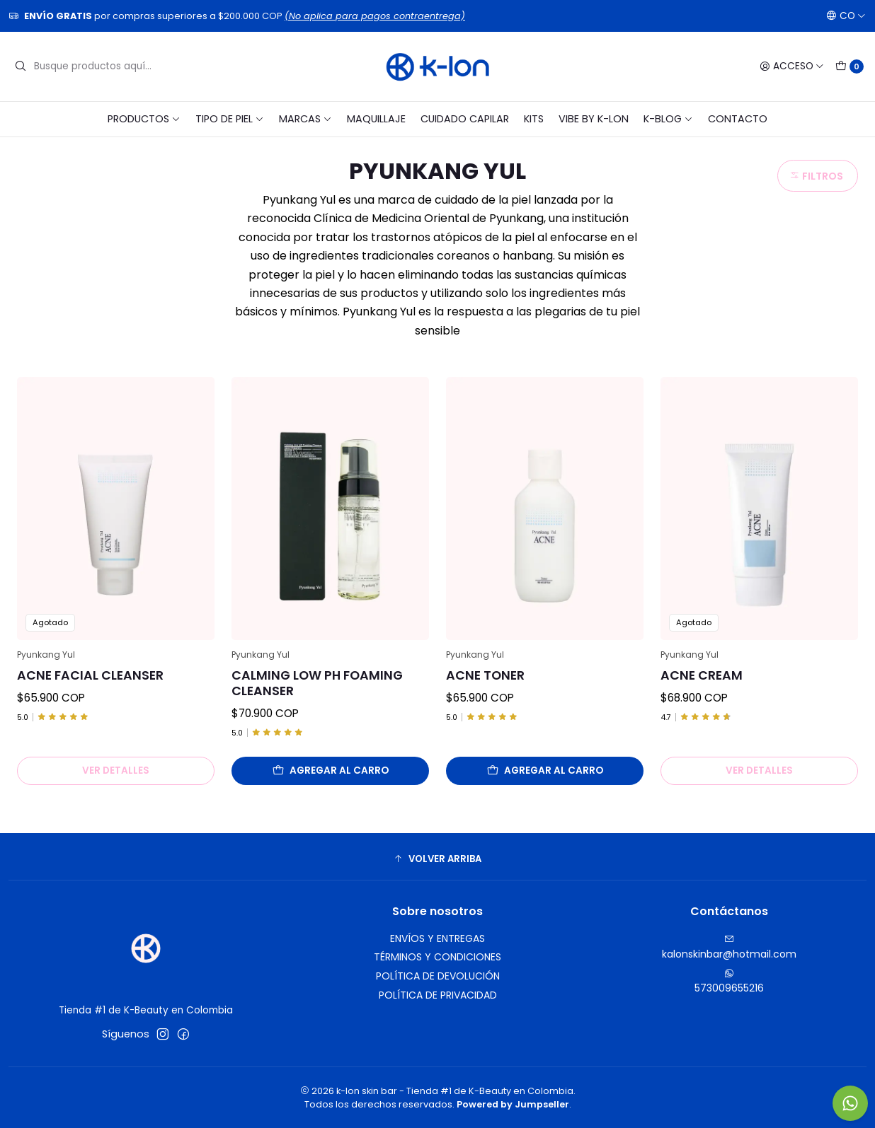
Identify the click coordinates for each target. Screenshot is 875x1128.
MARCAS (305, 119)
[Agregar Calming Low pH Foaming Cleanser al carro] (330, 771)
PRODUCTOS (144, 119)
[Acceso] (792, 66)
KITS (534, 119)
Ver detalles (115, 770)
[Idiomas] (846, 15)
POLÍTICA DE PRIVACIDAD (438, 995)
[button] (437, 858)
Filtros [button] (816, 176)
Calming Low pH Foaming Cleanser (317, 683)
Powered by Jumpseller (513, 1104)
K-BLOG (668, 119)
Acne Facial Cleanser (90, 675)
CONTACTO (737, 119)
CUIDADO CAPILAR (465, 119)
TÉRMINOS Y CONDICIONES (437, 957)
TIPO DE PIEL (229, 119)
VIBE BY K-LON (594, 119)
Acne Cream (701, 675)
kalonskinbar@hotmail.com (729, 947)
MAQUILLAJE (376, 119)
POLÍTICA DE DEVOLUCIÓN (438, 976)
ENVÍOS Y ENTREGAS (437, 938)
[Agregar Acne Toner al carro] (545, 771)
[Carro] (850, 66)
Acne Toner (485, 675)
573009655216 (729, 981)
